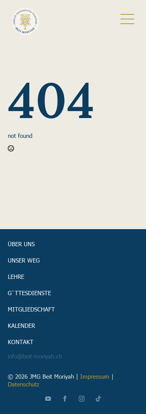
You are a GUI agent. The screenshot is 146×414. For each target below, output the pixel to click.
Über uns (21, 243)
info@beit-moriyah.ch (35, 356)
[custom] (98, 399)
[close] (127, 21)
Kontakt (20, 341)
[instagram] (82, 399)
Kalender (21, 325)
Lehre (16, 276)
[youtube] (48, 399)
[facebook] (65, 399)
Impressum (94, 376)
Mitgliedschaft (31, 308)
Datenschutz (23, 384)
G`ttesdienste (29, 292)
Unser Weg (24, 259)
